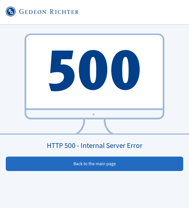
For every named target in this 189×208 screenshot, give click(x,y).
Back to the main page (94, 164)
